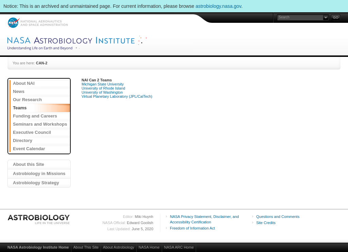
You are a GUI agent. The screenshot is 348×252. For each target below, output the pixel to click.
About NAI (24, 83)
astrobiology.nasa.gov (218, 6)
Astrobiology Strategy (36, 182)
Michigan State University (103, 84)
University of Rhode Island (103, 88)
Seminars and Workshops (40, 124)
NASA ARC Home (179, 247)
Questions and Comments (277, 217)
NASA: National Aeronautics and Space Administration (37, 22)
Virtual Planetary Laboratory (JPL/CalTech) (117, 96)
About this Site (28, 164)
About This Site (86, 247)
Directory (22, 140)
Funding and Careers (35, 116)
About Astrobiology (118, 247)
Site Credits (266, 223)
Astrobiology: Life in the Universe (39, 219)
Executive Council (32, 132)
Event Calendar (29, 148)
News (18, 91)
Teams (20, 107)
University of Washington (102, 92)
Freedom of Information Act (192, 228)
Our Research (27, 99)
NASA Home (149, 247)
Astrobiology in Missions (39, 173)
